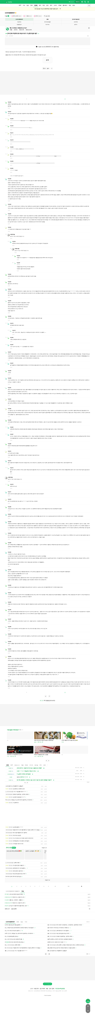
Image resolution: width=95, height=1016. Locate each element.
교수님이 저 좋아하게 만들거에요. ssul (17, 910)
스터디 (55, 5)
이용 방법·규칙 (71, 1)
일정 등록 (13, 913)
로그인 (41, 700)
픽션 (44, 5)
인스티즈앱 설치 (47, 988)
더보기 (44, 852)
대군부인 (19, 21)
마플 (22, 767)
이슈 (24, 5)
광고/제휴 (42, 993)
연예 (31, 5)
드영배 (35, 5)
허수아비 (47, 24)
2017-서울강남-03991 (57, 995)
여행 (11, 29)
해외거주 (21, 29)
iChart (59, 5)
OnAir (26, 767)
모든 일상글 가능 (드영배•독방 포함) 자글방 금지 (46, 8)
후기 (41, 767)
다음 (68, 890)
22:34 (87, 926)
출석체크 (65, 5)
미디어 (31, 767)
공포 (47, 5)
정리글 (36, 767)
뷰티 (51, 5)
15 (44, 68)
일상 (28, 5)
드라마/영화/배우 (10, 13)
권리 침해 (51, 993)
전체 (7, 767)
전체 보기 (7, 913)
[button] (46, 763)
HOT (20, 5)
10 (55, 890)
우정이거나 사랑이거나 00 (15, 907)
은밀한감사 (19, 24)
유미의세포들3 (47, 21)
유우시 (38, 16)
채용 (47, 993)
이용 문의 (36, 993)
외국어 (15, 29)
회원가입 (78, 1)
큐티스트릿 (16, 16)
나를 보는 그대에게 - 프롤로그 (15, 904)
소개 (31, 993)
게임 (70, 5)
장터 (40, 5)
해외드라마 (29, 29)
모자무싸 (76, 21)
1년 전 (7, 35)
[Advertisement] (47, 716)
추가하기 (14, 852)
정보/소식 (17, 767)
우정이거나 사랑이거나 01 (15, 901)
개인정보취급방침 (60, 993)
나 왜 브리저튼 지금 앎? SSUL (15, 898)
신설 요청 (47, 16)
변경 (73, 5)
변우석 (75, 24)
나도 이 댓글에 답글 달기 (16, 175)
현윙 (28, 16)
